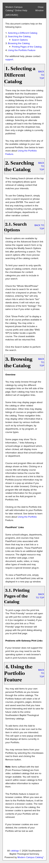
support (9, 59)
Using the (27, 516)
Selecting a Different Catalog (22, 33)
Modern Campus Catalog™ (31, 857)
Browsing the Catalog (19, 43)
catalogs (14, 850)
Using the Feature (21, 50)
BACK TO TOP (41, 75)
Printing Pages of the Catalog (27, 46)
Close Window (39, 8)
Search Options (20, 40)
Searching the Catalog (19, 36)
